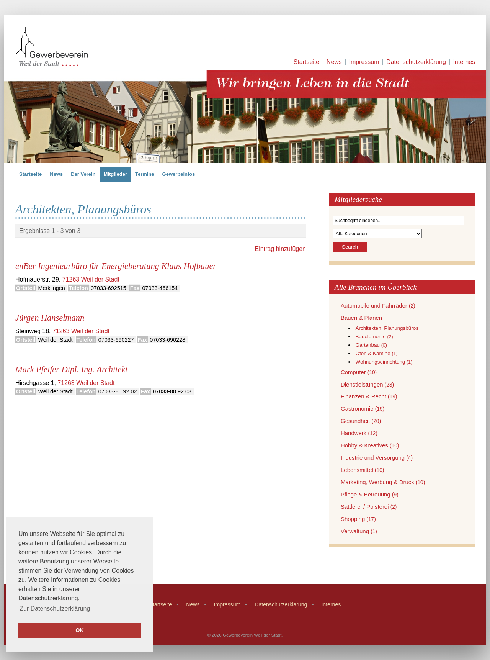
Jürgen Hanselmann (49, 318)
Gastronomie (362, 408)
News (334, 62)
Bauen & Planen (361, 317)
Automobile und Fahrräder (378, 305)
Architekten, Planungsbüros (386, 328)
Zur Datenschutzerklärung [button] (55, 608)
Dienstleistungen (367, 384)
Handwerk (359, 433)
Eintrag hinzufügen (280, 249)
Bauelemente (374, 336)
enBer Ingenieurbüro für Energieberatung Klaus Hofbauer (115, 266)
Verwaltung (359, 531)
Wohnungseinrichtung (383, 362)
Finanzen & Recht (369, 396)
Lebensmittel (362, 470)
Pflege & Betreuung (370, 494)
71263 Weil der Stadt (90, 279)
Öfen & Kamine (376, 353)
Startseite (307, 62)
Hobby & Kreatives (370, 445)
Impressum (364, 62)
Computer (359, 372)
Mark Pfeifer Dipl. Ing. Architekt (71, 369)
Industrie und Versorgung (377, 457)
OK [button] (79, 630)
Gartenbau (371, 345)
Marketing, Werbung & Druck (383, 482)
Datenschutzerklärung (416, 62)
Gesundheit (361, 421)
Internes (464, 62)
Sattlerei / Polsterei (369, 506)
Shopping (358, 519)
